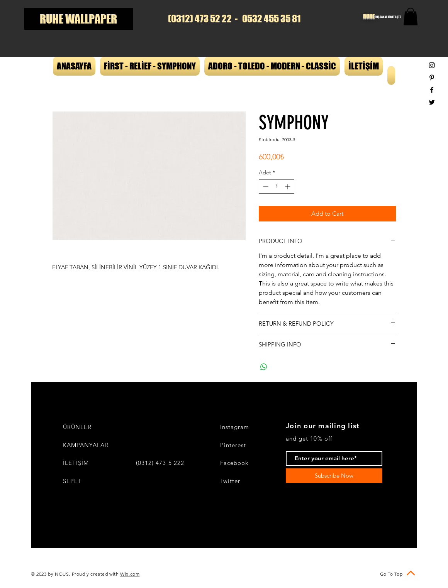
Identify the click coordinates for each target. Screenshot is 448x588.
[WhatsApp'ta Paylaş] (263, 367)
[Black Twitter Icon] (432, 102)
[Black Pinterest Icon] (432, 77)
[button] (410, 16)
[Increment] (288, 186)
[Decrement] (265, 186)
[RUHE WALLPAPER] (78, 19)
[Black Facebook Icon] (432, 90)
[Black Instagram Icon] (432, 65)
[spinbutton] (276, 186)
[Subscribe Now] (334, 475)
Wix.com (129, 574)
